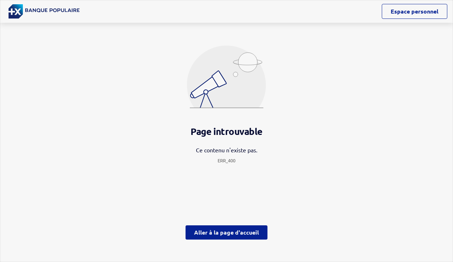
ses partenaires (231, 71)
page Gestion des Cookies (191, 190)
